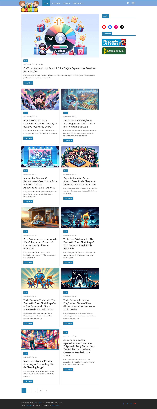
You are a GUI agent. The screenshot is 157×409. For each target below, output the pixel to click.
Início (46, 3)
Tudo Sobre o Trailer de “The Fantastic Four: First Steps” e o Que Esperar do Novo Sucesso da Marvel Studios (39, 304)
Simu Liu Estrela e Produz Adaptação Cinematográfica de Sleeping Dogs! (39, 364)
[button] (83, 3)
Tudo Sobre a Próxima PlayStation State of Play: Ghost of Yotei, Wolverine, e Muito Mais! (79, 304)
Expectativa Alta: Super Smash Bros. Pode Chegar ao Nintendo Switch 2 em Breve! (79, 181)
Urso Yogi (40, 64)
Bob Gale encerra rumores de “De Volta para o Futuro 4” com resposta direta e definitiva (40, 243)
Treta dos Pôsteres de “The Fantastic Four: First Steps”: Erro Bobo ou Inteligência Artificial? (78, 243)
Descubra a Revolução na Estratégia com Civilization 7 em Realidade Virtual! (79, 123)
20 (41, 391)
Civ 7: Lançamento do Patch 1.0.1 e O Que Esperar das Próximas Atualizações (60, 70)
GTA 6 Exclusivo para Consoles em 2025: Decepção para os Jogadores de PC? (40, 123)
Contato (66, 3)
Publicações (77, 3)
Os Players (56, 3)
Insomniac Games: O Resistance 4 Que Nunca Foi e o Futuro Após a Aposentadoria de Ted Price (40, 182)
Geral (25, 60)
